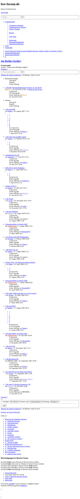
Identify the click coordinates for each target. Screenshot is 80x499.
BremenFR (25, 232)
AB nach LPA (10, 346)
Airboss (24, 150)
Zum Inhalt (4, 12)
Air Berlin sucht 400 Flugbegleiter (17, 237)
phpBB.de (23, 485)
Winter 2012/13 (11, 186)
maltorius (11, 157)
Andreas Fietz (26, 379)
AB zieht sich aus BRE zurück (16, 137)
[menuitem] (16, 25)
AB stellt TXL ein (12, 250)
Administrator (12, 226)
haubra (10, 111)
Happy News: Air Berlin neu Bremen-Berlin (20, 262)
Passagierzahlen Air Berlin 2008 (16, 281)
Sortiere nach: (31, 401)
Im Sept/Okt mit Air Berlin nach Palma (19, 372)
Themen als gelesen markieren (11, 75)
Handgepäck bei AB (12, 155)
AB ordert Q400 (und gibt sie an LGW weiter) (21, 293)
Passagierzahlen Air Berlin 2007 (16, 333)
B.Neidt (10, 239)
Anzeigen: (11, 401)
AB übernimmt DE (12, 359)
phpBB (11, 484)
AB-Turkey (9, 199)
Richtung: (51, 401)
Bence (24, 131)
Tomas (24, 244)
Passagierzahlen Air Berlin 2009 (16, 224)
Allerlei (24, 193)
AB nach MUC (11, 306)
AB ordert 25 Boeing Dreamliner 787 (18, 384)
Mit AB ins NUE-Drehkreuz (15, 168)
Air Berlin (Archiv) (11, 61)
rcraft (10, 201)
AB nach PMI (10, 109)
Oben (10, 264)
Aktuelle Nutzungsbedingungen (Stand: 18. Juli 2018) (24, 88)
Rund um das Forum (35, 89)
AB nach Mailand (12, 211)
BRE (9, 89)
